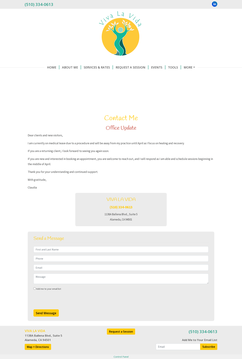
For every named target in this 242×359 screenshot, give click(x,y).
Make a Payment (42, 74)
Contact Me (175, 67)
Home (33, 67)
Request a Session (121, 338)
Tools (154, 67)
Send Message (46, 320)
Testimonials (72, 74)
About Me (51, 67)
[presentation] (59, 307)
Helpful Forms (100, 74)
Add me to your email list (47, 295)
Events (138, 67)
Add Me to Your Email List (199, 347)
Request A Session (112, 67)
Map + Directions (38, 354)
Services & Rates (78, 67)
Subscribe (208, 354)
